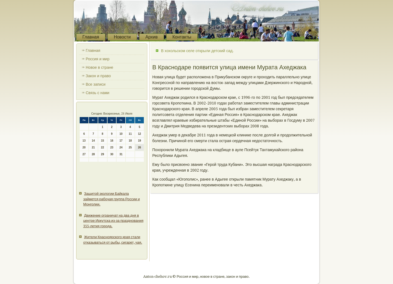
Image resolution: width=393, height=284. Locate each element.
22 (102, 147)
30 (111, 154)
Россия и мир (97, 59)
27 (83, 154)
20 (83, 147)
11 (130, 133)
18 (130, 140)
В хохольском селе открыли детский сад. (197, 51)
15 (102, 140)
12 (139, 133)
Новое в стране (99, 67)
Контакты (181, 37)
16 (111, 140)
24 (121, 147)
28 (93, 154)
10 (121, 133)
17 (121, 140)
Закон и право (98, 76)
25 (130, 147)
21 (93, 147)
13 (83, 140)
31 (121, 154)
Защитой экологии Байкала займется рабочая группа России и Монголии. (111, 199)
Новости (122, 37)
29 (102, 154)
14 (93, 140)
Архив (151, 37)
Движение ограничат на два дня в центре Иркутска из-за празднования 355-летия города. (113, 220)
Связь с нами (97, 93)
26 (139, 147)
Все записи (96, 84)
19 (139, 140)
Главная (90, 37)
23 (111, 147)
